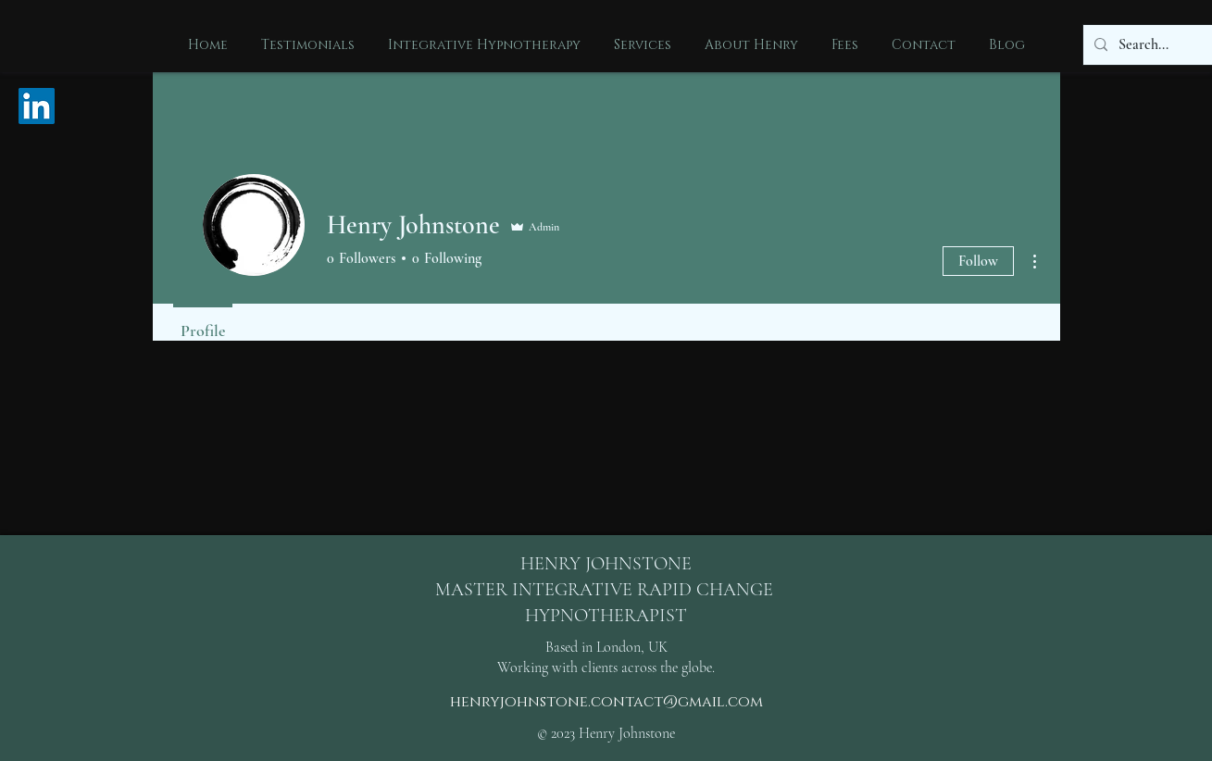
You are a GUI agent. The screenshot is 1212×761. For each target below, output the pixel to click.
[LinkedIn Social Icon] (37, 106)
